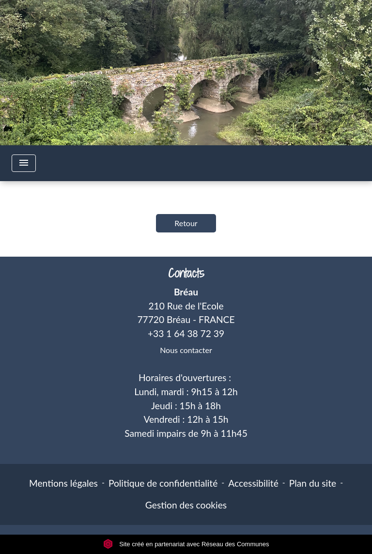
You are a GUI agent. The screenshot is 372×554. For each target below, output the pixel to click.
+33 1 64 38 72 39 (186, 333)
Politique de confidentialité (162, 483)
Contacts (186, 273)
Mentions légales (63, 483)
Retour (185, 223)
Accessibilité (253, 483)
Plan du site (312, 483)
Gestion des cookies (186, 504)
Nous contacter (186, 349)
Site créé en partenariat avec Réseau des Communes (186, 544)
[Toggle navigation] (24, 163)
